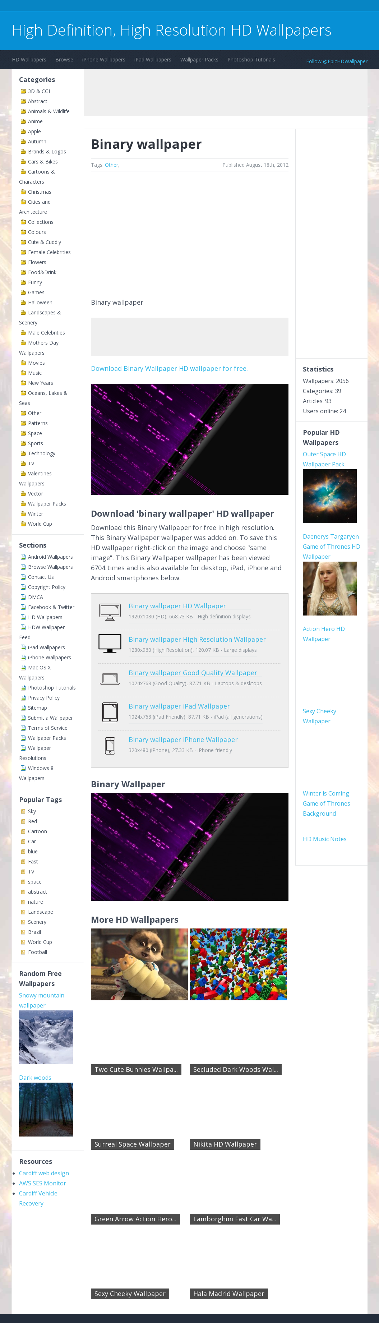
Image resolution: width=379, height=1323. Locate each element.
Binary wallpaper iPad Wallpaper (156, 690)
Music (35, 372)
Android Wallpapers (50, 556)
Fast (33, 861)
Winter (35, 513)
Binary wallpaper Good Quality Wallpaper (170, 662)
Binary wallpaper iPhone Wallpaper (160, 718)
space (35, 881)
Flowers (37, 262)
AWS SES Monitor (42, 1090)
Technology (41, 453)
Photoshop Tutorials (251, 59)
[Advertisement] (142, 6)
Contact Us (41, 576)
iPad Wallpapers (152, 59)
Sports (35, 443)
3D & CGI (39, 91)
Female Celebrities (49, 252)
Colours (37, 232)
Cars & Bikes (43, 161)
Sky (32, 811)
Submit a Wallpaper (50, 717)
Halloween (40, 302)
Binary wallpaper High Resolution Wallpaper (174, 634)
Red (32, 821)
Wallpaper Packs (199, 59)
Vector (35, 493)
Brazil (34, 931)
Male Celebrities (46, 332)
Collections (41, 221)
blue (33, 851)
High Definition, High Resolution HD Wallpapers (172, 29)
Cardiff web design (44, 1080)
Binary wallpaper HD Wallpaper (154, 605)
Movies (36, 362)
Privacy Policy (44, 697)
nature (35, 901)
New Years (40, 382)
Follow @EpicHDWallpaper (337, 61)
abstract (37, 891)
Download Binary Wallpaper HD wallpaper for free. (169, 368)
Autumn (37, 141)
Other (34, 413)
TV (31, 463)
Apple (34, 131)
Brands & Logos (47, 151)
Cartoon (37, 831)
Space (35, 433)
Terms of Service (48, 727)
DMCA (35, 597)
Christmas (39, 191)
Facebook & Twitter (51, 607)
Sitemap (37, 707)
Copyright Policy (46, 587)
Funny (35, 282)
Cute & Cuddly (44, 242)
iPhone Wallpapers (103, 59)
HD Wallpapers (29, 59)
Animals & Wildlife (49, 111)
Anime (35, 121)
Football (37, 952)
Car (32, 841)
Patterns (38, 423)
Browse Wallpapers (50, 566)
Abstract (37, 101)
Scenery (37, 921)
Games (36, 292)
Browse (64, 59)
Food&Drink (42, 272)
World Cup (40, 523)
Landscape (40, 911)
